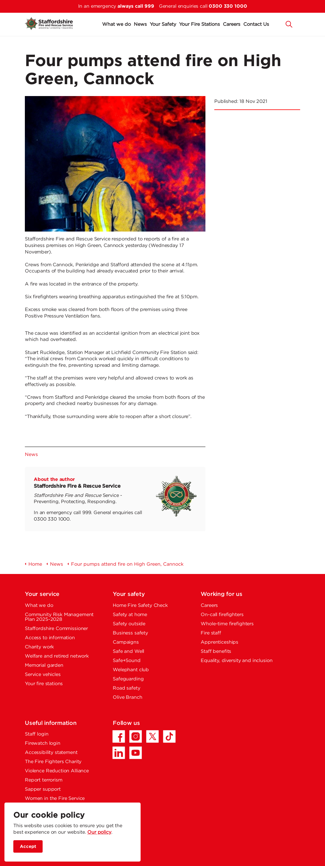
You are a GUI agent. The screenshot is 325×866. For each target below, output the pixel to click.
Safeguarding (128, 679)
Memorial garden (44, 665)
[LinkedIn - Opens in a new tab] (118, 752)
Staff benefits (216, 651)
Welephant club (131, 670)
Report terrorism (43, 780)
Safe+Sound (127, 660)
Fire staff (211, 633)
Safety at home (130, 615)
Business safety (130, 633)
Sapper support (43, 789)
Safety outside (129, 624)
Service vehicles (43, 674)
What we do (116, 24)
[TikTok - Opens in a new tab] (169, 736)
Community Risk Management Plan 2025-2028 (59, 617)
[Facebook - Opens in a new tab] (118, 736)
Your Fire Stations (199, 24)
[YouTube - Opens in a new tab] (135, 752)
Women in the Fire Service (55, 798)
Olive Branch (127, 697)
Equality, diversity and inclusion (236, 660)
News (140, 24)
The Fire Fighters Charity (53, 762)
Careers (231, 24)
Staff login (36, 734)
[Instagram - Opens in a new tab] (135, 736)
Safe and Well (128, 651)
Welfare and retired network (57, 656)
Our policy (99, 832)
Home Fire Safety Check (140, 605)
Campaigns (126, 642)
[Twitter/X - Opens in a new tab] (152, 736)
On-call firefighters (222, 615)
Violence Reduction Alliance (57, 771)
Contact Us (256, 24)
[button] (289, 23)
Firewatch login (42, 743)
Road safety (126, 688)
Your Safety (163, 24)
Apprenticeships (219, 642)
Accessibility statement (51, 752)
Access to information (50, 638)
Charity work (39, 647)
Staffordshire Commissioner (56, 628)
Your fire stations (44, 684)
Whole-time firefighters (227, 624)
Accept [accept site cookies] (28, 846)
